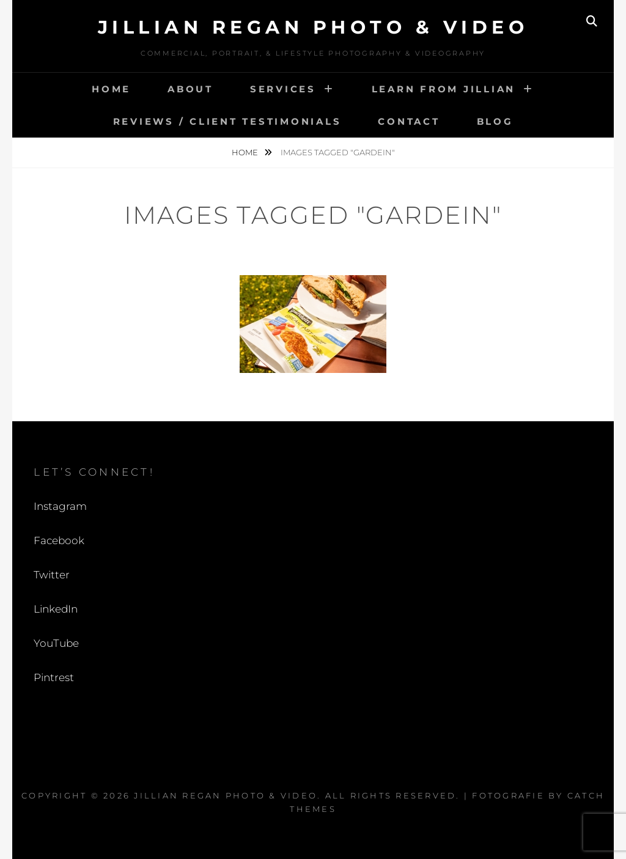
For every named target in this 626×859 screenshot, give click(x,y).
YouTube (56, 643)
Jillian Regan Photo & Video (313, 27)
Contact (409, 121)
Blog (495, 121)
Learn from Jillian (444, 89)
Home (111, 89)
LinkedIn (56, 609)
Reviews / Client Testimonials (227, 121)
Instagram (60, 506)
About (190, 89)
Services (283, 89)
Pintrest (54, 677)
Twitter (52, 575)
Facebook (59, 540)
